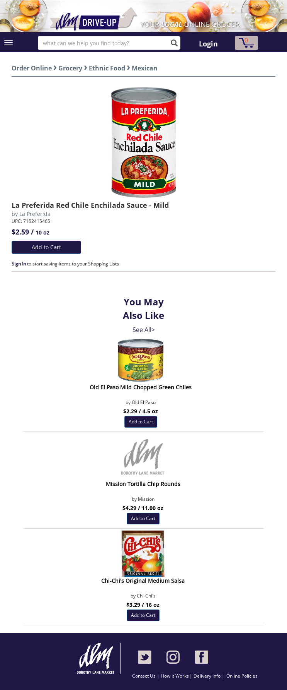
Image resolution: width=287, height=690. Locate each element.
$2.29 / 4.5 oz (140, 411)
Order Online (32, 68)
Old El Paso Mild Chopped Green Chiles (141, 387)
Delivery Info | (209, 676)
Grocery (70, 68)
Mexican (145, 68)
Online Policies (242, 676)
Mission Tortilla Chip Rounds (143, 484)
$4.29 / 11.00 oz (142, 508)
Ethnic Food (107, 68)
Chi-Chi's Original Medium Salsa (143, 580)
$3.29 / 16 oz (143, 604)
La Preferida (35, 213)
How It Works (175, 676)
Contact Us (144, 676)
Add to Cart (46, 247)
